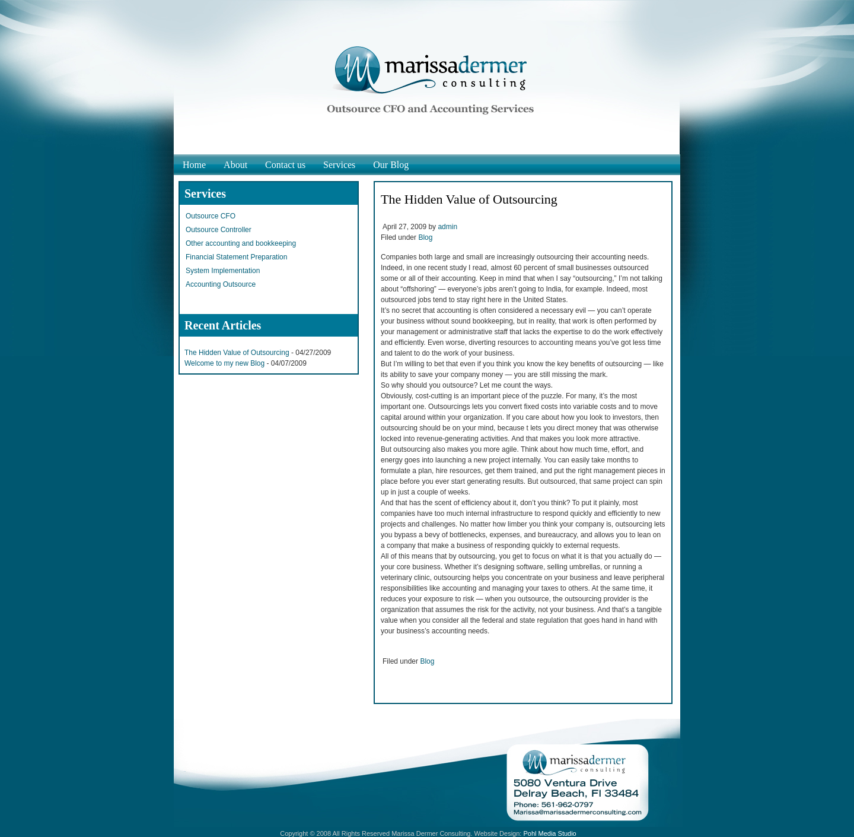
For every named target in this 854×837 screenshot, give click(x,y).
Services (339, 165)
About (235, 165)
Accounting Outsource (221, 284)
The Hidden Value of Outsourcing (236, 352)
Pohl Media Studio (549, 833)
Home (194, 165)
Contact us (285, 165)
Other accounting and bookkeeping (241, 243)
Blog (425, 237)
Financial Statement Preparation (236, 257)
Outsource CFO (210, 216)
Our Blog (391, 165)
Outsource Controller (218, 230)
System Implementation (223, 271)
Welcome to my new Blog (224, 363)
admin (447, 227)
